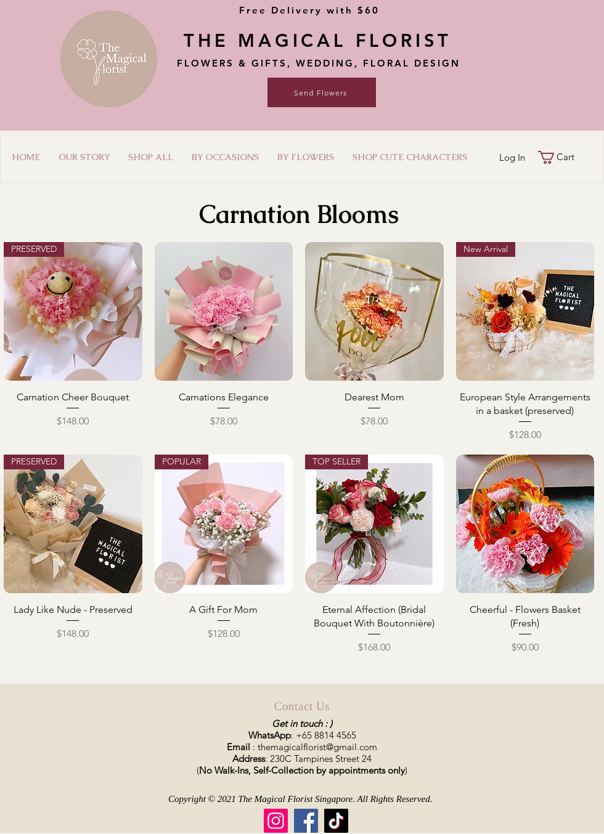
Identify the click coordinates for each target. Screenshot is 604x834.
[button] (225, 157)
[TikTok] (336, 821)
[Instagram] (276, 821)
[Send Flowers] (321, 92)
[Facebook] (306, 821)
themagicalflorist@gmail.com (317, 747)
